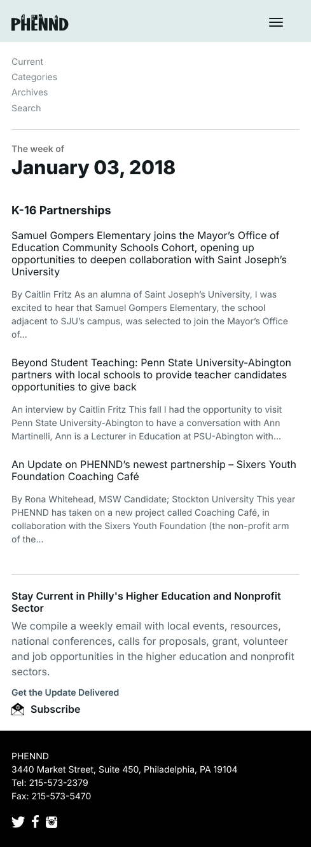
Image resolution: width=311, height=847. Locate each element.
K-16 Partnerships (61, 210)
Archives (29, 92)
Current (27, 62)
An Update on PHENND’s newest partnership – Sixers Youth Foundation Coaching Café (153, 470)
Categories (34, 77)
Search (26, 108)
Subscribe (45, 709)
